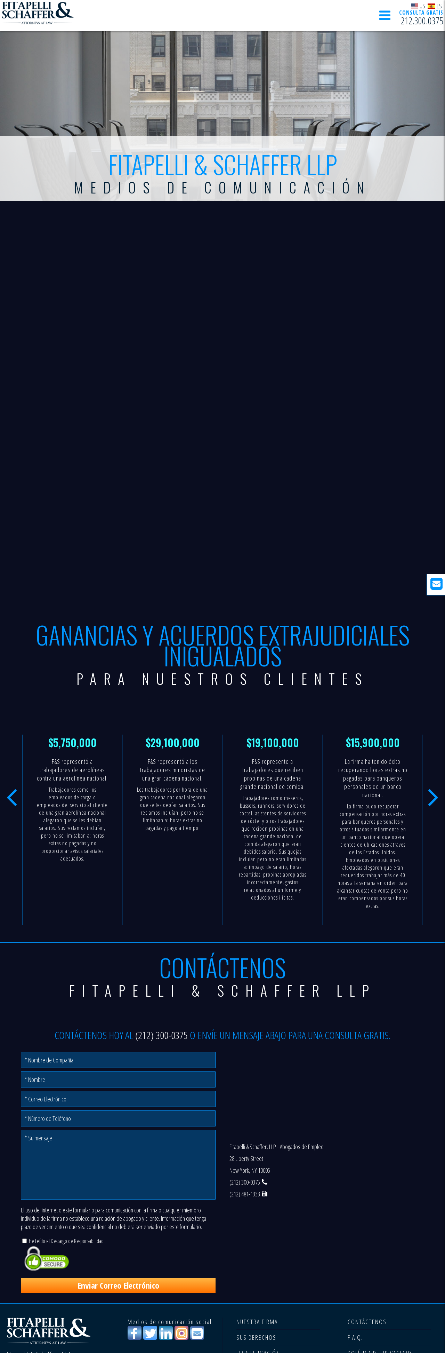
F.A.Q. (355, 1337)
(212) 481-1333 (244, 1194)
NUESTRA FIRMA (257, 1322)
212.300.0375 (422, 21)
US (418, 6)
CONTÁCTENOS (367, 1322)
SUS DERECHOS (256, 1337)
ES (435, 6)
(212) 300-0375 (161, 1035)
